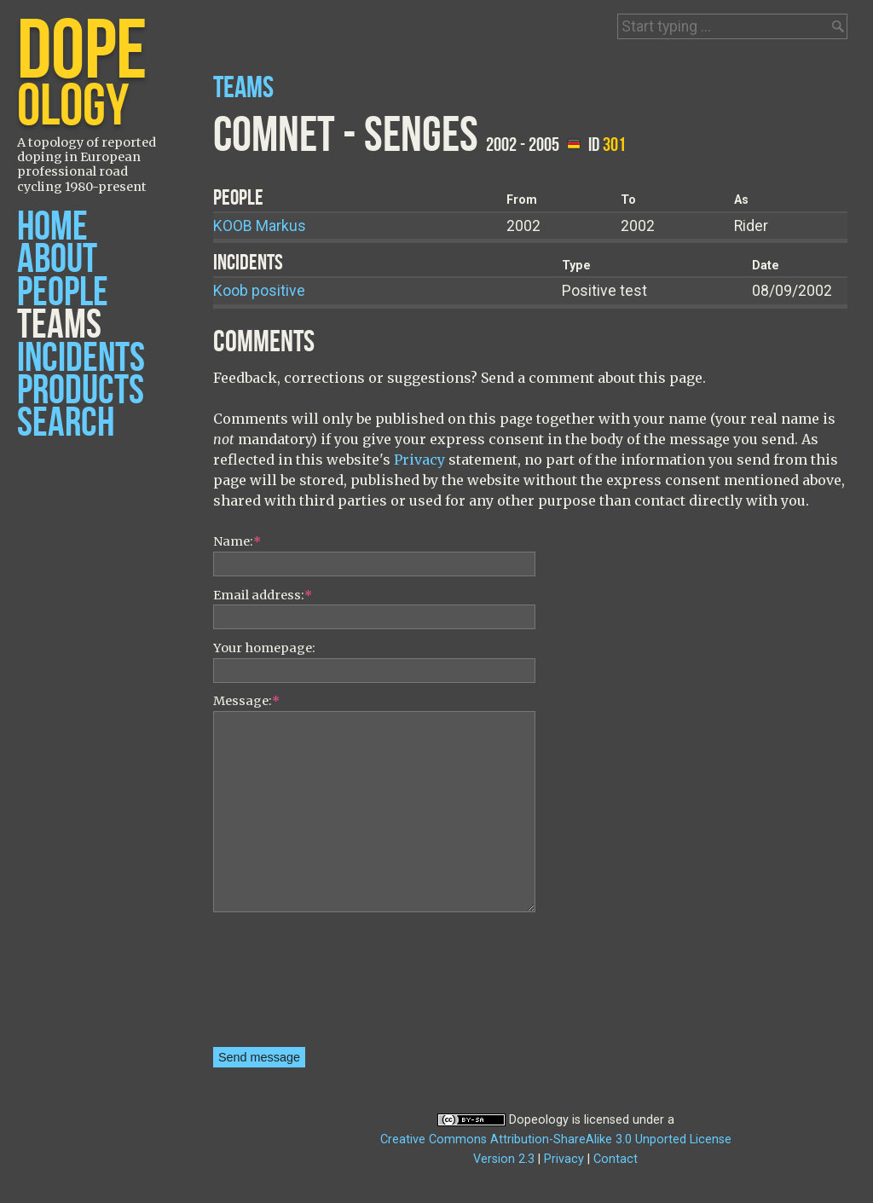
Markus (259, 225)
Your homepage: (264, 648)
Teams (59, 325)
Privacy (419, 459)
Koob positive (259, 290)
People (62, 293)
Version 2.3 (504, 1159)
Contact (615, 1159)
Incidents (81, 358)
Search (65, 423)
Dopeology (539, 1120)
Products (80, 391)
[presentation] (283, 985)
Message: (246, 700)
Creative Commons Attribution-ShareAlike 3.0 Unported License (555, 1139)
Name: (237, 541)
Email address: (262, 595)
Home (52, 227)
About (57, 259)
